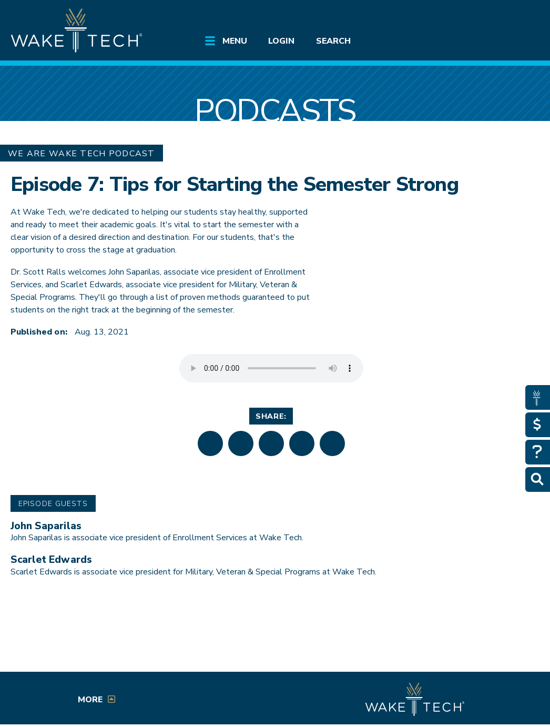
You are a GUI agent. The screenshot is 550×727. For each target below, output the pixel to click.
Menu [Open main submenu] (234, 41)
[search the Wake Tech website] (492, 16)
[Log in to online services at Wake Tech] (520, 16)
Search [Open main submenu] (333, 41)
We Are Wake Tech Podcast (81, 153)
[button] (210, 443)
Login (281, 41)
